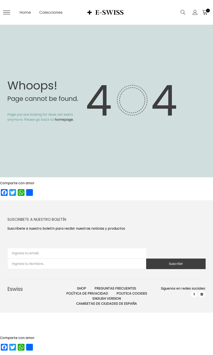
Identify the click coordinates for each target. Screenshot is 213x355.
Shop (81, 288)
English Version (106, 298)
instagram (202, 294)
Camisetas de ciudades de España (106, 303)
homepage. (64, 119)
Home (25, 12)
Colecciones (51, 12)
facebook (194, 294)
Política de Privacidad (87, 293)
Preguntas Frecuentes (115, 288)
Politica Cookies (131, 293)
